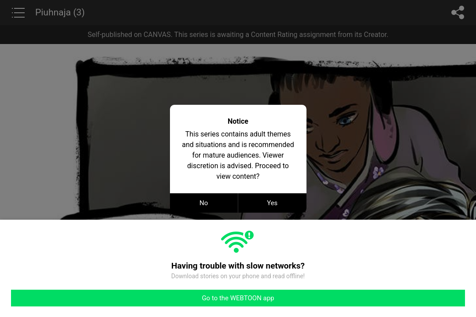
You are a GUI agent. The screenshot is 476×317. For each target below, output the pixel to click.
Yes (272, 203)
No (203, 203)
